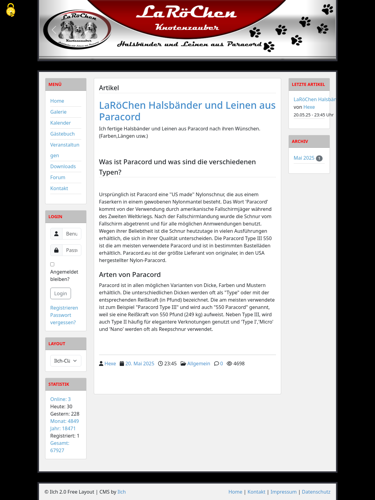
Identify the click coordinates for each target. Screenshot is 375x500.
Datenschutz (316, 491)
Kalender (60, 122)
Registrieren (64, 307)
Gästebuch (62, 133)
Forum (57, 177)
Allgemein (198, 363)
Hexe (110, 363)
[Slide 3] (198, 54)
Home (57, 101)
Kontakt (59, 188)
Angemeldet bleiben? (64, 272)
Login (60, 293)
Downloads (63, 166)
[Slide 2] (187, 54)
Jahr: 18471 (63, 428)
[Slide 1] (176, 54)
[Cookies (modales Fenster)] (10, 10)
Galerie (58, 111)
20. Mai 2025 (139, 363)
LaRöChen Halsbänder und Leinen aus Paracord (187, 110)
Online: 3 (60, 399)
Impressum (284, 491)
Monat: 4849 (64, 421)
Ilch (122, 491)
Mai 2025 (305, 157)
